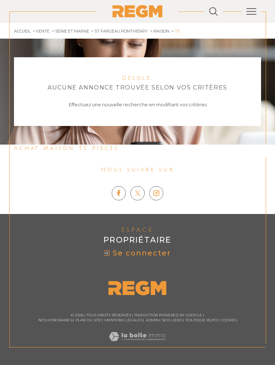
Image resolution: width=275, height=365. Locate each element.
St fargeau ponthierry (121, 31)
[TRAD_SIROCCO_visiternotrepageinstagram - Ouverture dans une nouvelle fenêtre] (156, 193)
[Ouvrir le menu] (251, 11)
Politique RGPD (201, 320)
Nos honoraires (55, 320)
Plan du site (88, 320)
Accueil (22, 31)
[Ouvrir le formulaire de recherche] (213, 11)
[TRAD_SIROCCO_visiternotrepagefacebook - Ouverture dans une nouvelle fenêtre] (119, 193)
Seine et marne (72, 31)
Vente (42, 31)
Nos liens (172, 320)
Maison (161, 31)
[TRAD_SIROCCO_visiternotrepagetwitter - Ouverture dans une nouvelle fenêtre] (137, 193)
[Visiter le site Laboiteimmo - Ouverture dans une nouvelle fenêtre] (137, 344)
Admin (152, 320)
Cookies (229, 320)
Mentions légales (123, 320)
